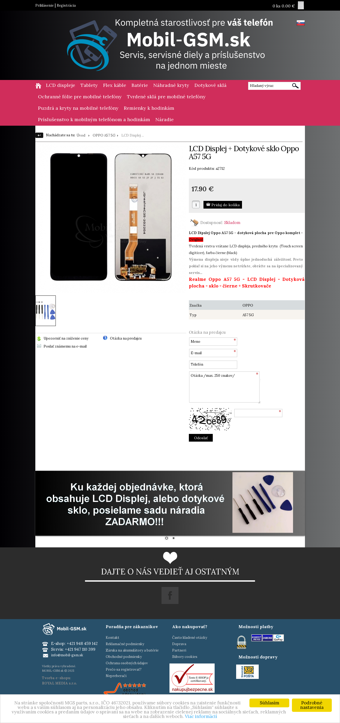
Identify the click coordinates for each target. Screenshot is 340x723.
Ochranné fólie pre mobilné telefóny (80, 97)
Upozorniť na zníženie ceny (66, 338)
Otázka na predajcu (126, 338)
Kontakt (112, 637)
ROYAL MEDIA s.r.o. (59, 683)
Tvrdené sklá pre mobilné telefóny (166, 97)
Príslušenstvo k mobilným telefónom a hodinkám (94, 119)
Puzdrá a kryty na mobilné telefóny (78, 108)
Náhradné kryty (171, 85)
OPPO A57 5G (104, 135)
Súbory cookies (184, 656)
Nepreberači (116, 676)
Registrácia (66, 5)
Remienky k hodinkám (149, 108)
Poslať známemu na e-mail (65, 346)
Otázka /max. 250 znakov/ (225, 387)
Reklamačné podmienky (125, 644)
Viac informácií (201, 716)
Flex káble (114, 85)
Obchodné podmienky (124, 656)
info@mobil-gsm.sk (67, 655)
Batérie (139, 85)
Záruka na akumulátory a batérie (132, 650)
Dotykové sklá (210, 85)
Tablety (89, 85)
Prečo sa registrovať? (124, 669)
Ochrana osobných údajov (127, 663)
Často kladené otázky (189, 637)
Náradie (164, 119)
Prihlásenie (44, 5)
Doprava (179, 644)
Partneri (179, 650)
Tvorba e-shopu (56, 678)
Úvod (80, 135)
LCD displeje (60, 85)
